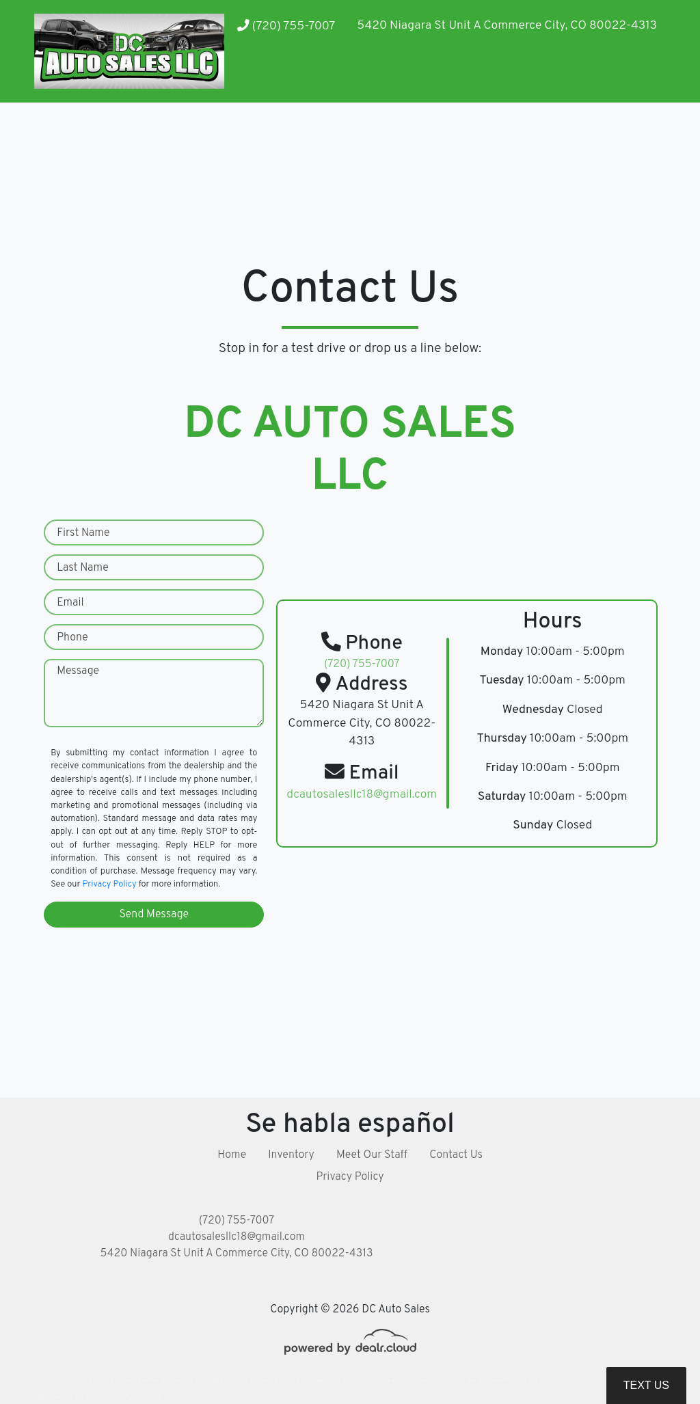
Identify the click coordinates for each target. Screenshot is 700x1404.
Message (78, 671)
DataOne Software (248, 1380)
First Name (83, 533)
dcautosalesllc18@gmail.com (236, 1237)
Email (70, 603)
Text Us (646, 1385)
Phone (72, 638)
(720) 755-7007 (286, 26)
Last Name (83, 568)
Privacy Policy (109, 884)
